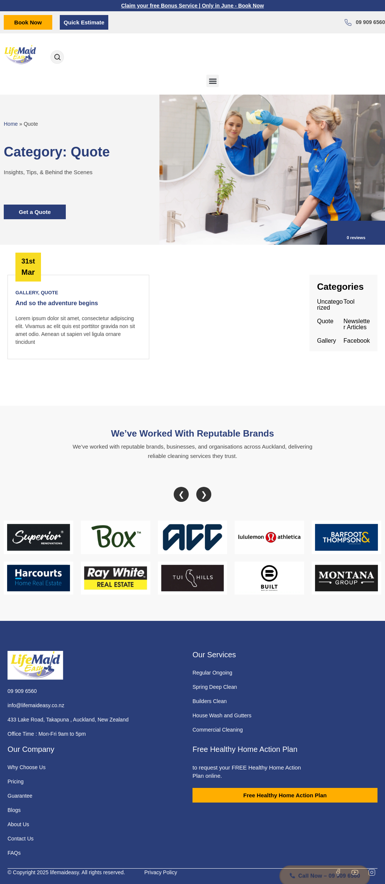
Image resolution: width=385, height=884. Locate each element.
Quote (49, 292)
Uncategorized (330, 304)
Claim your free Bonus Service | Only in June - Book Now (192, 6)
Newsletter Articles (357, 324)
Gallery (26, 292)
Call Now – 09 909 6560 (325, 861)
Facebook (357, 340)
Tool (349, 301)
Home (11, 124)
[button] (212, 81)
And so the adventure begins (56, 303)
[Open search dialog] (57, 57)
